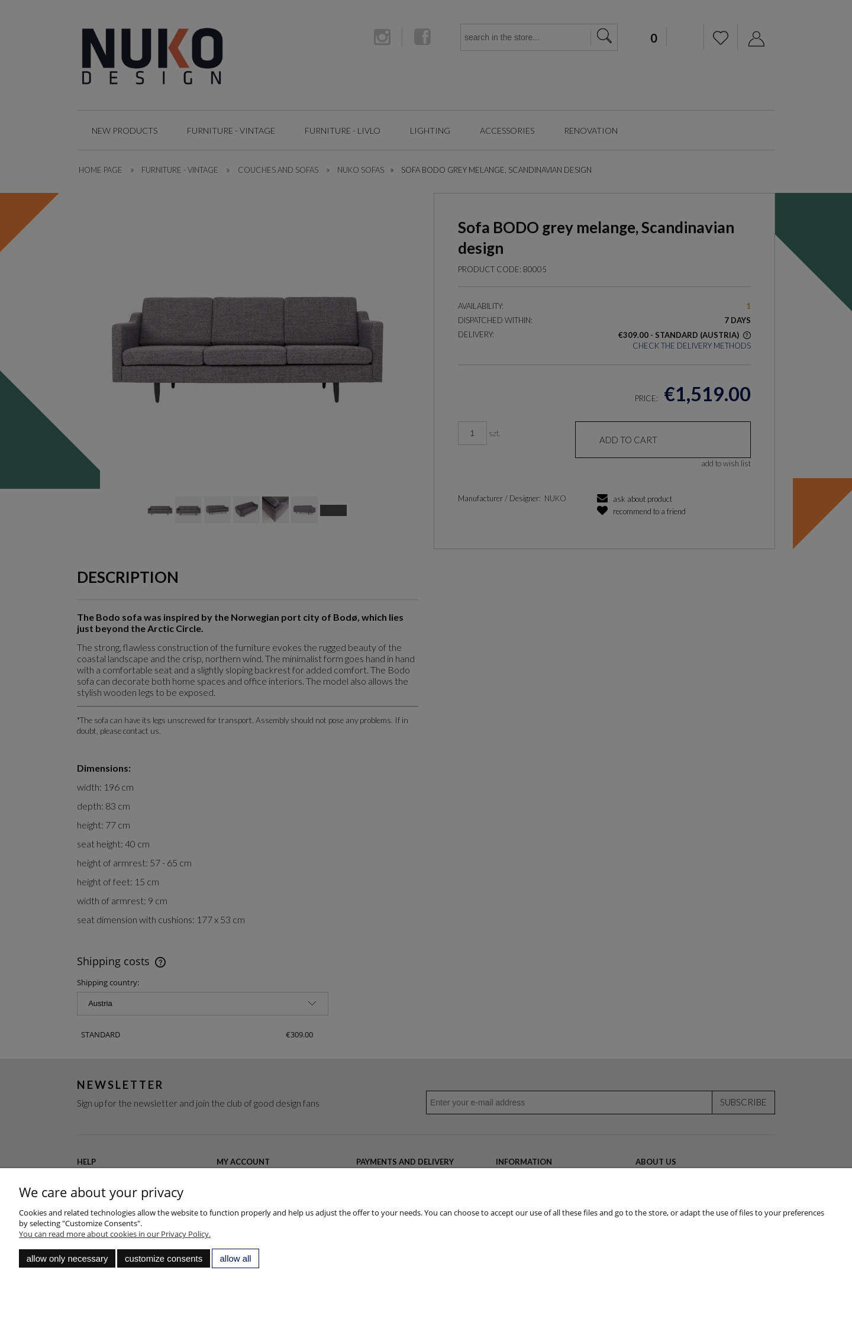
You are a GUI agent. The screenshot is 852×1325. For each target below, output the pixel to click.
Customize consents (163, 1258)
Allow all (235, 1258)
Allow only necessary (67, 1258)
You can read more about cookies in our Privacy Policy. (115, 1234)
